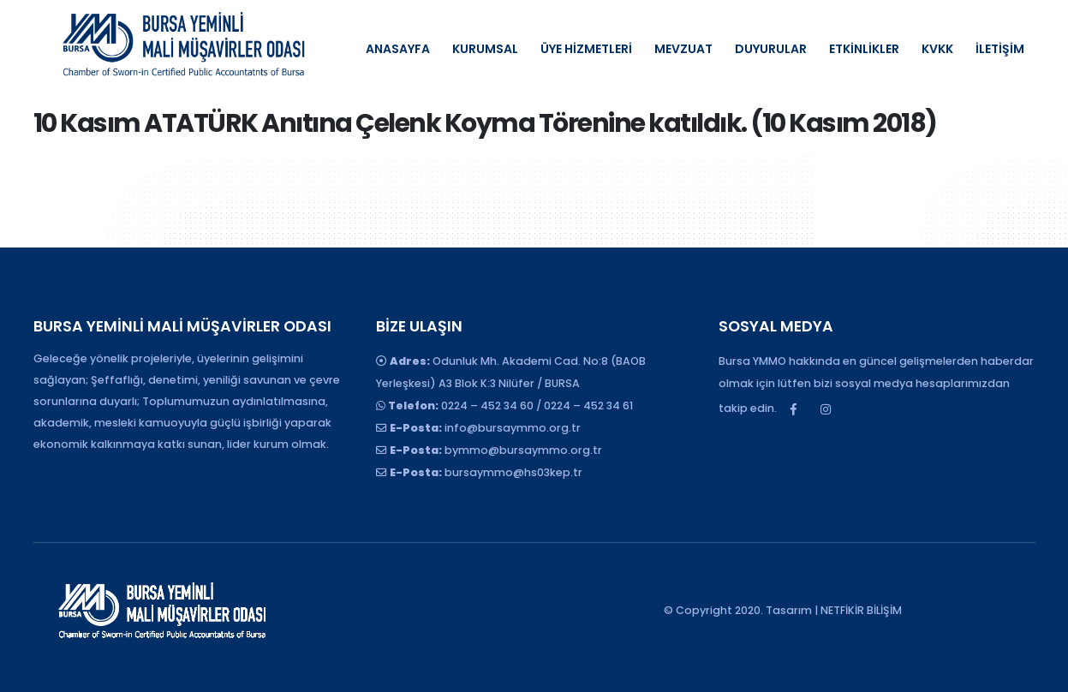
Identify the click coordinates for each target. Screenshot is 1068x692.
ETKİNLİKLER (864, 48)
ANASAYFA (398, 48)
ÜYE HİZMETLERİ (586, 48)
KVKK (937, 48)
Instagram (825, 409)
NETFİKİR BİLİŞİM (861, 610)
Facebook (794, 409)
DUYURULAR (771, 48)
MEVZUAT (683, 48)
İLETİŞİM (1000, 48)
